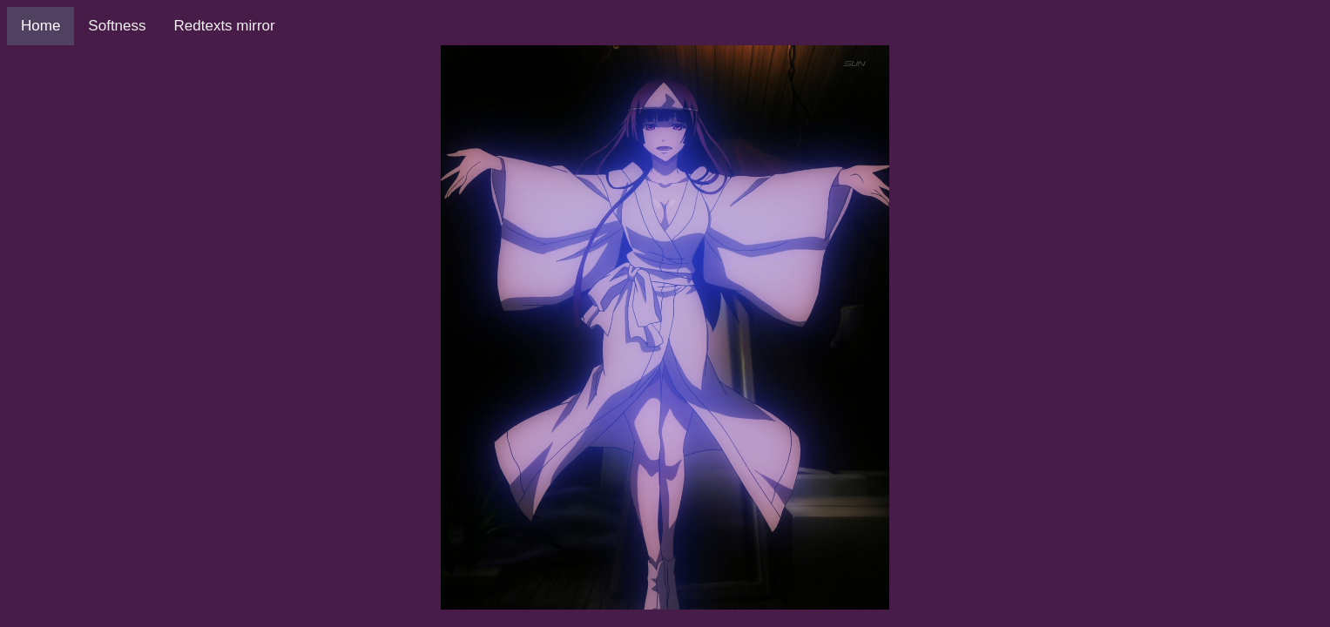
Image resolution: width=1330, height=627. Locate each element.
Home (40, 25)
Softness (116, 25)
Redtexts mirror (224, 25)
